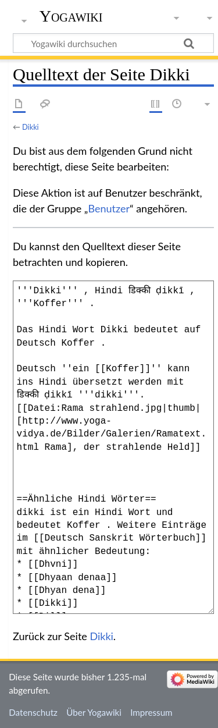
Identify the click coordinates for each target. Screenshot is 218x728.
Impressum (151, 712)
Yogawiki (71, 16)
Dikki (30, 127)
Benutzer (109, 208)
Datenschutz (33, 712)
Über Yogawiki (93, 712)
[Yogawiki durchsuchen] (113, 43)
